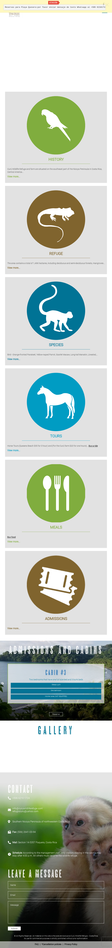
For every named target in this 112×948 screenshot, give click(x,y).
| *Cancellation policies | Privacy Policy (56, 944)
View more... (13, 176)
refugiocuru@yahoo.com (25, 811)
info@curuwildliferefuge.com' (27, 808)
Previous (2, 683)
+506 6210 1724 (21, 798)
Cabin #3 (56, 672)
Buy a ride (93, 446)
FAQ (36, 944)
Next (109, 683)
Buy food (11, 537)
